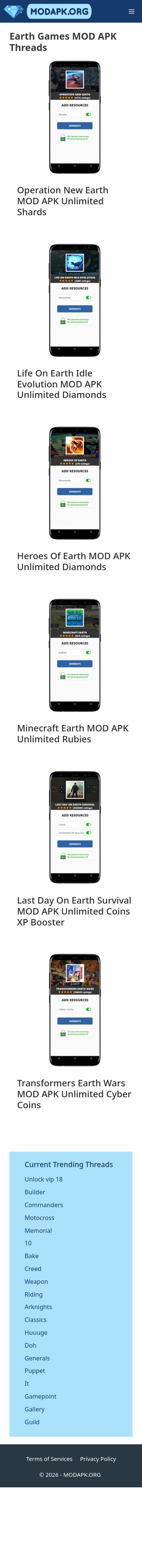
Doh (30, 1345)
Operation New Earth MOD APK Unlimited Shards (63, 201)
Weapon (36, 1281)
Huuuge (36, 1332)
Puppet (35, 1371)
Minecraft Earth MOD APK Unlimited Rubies (72, 733)
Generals (37, 1358)
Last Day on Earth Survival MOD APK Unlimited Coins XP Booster (74, 911)
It (27, 1383)
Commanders (44, 1205)
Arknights (38, 1307)
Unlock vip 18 (43, 1179)
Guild (32, 1422)
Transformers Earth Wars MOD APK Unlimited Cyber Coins (74, 1094)
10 (28, 1243)
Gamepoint (40, 1396)
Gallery (35, 1409)
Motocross (40, 1218)
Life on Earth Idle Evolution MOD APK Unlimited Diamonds (61, 384)
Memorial (38, 1230)
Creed (33, 1269)
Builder (35, 1192)
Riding (34, 1294)
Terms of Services (49, 1458)
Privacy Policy (98, 1458)
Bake (32, 1256)
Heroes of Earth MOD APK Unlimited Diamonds (73, 561)
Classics (36, 1320)
